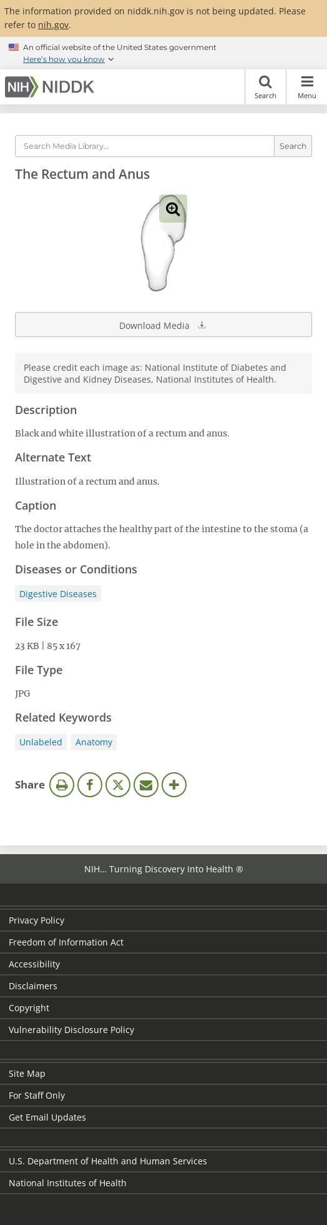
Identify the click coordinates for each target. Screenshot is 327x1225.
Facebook (89, 784)
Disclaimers (33, 986)
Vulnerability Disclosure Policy (71, 1030)
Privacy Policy (36, 920)
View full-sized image (173, 208)
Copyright (29, 1008)
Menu (306, 87)
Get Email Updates (47, 1117)
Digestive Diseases (58, 594)
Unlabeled (40, 742)
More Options (174, 784)
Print (61, 784)
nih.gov (53, 25)
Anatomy (94, 742)
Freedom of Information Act (66, 942)
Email (146, 784)
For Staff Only (37, 1095)
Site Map (27, 1073)
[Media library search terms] (145, 146)
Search (265, 87)
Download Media (163, 324)
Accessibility (34, 964)
